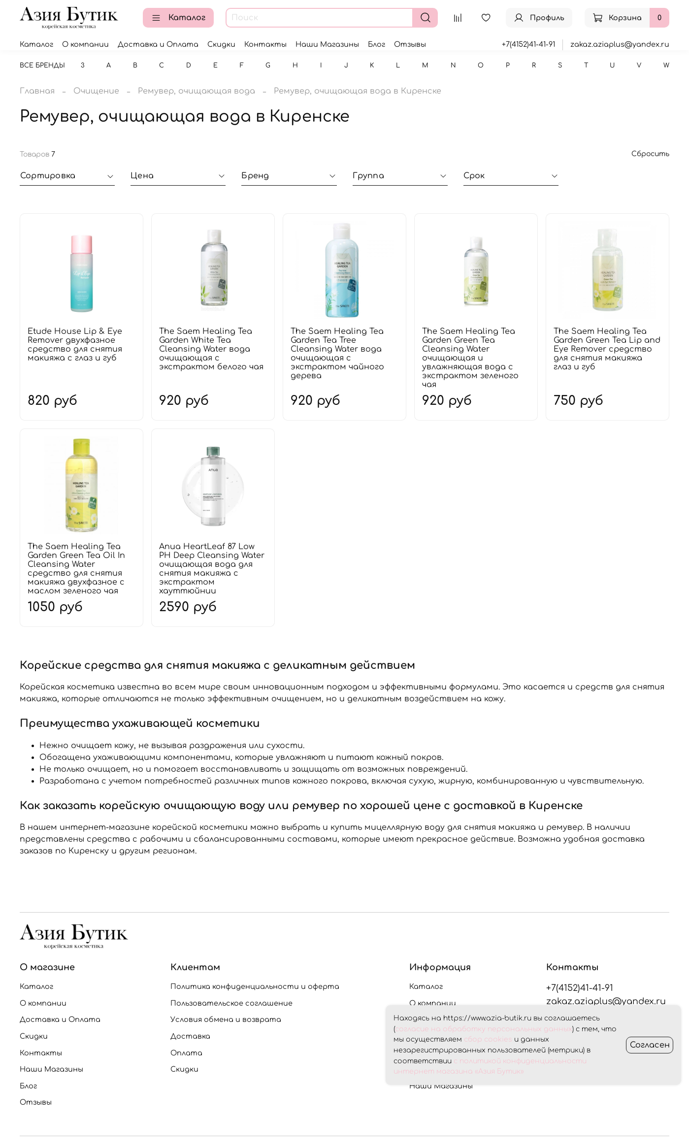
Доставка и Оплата (158, 44)
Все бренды (42, 65)
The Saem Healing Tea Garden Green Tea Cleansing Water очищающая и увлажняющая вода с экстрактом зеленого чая (470, 358)
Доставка (190, 1036)
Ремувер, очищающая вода (196, 91)
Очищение (96, 91)
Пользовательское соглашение (231, 1003)
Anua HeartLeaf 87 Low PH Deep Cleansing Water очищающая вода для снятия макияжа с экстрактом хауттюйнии (211, 568)
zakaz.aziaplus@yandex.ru (619, 44)
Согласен (650, 1045)
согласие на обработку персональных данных (483, 1029)
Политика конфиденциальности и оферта (254, 986)
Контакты (265, 44)
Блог (376, 44)
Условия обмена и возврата (225, 1019)
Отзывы (410, 44)
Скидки (221, 44)
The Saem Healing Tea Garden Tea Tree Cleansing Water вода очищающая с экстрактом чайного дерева (337, 353)
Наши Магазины (327, 44)
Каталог (178, 18)
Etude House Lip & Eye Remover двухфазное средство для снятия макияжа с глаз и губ (75, 344)
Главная (37, 91)
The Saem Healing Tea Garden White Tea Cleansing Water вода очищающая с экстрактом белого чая (211, 349)
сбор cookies (488, 1039)
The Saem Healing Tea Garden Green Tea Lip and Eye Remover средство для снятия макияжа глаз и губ (607, 349)
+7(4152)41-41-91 (528, 44)
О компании (85, 44)
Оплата (186, 1053)
